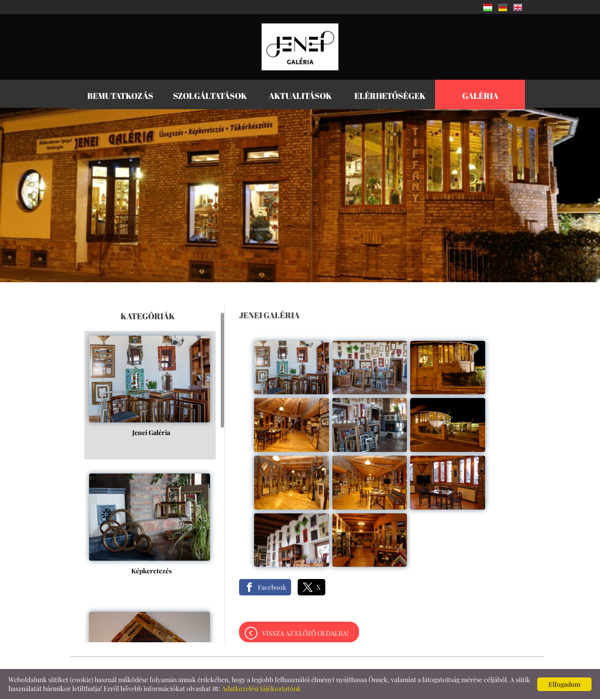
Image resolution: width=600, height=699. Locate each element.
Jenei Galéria (151, 411)
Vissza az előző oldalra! (305, 633)
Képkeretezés (151, 550)
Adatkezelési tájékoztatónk (261, 688)
